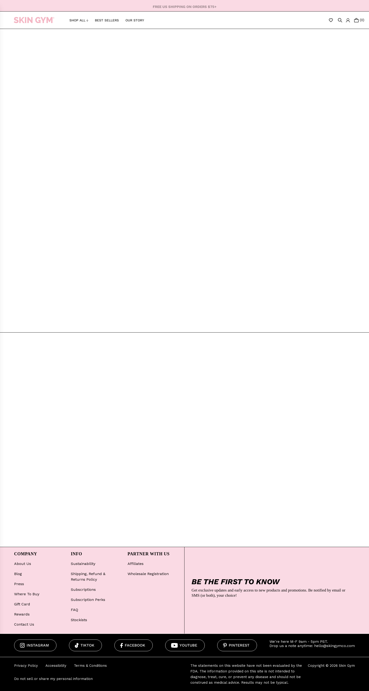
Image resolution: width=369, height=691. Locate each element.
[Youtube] (185, 645)
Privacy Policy (26, 665)
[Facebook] (133, 645)
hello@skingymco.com (334, 645)
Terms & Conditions (90, 665)
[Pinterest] (237, 645)
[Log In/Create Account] (348, 20)
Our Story (134, 20)
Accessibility (55, 665)
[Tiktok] (85, 645)
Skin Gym (347, 665)
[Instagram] (35, 645)
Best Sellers (107, 20)
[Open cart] (359, 20)
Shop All (78, 20)
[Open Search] (340, 20)
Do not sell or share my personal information (53, 679)
